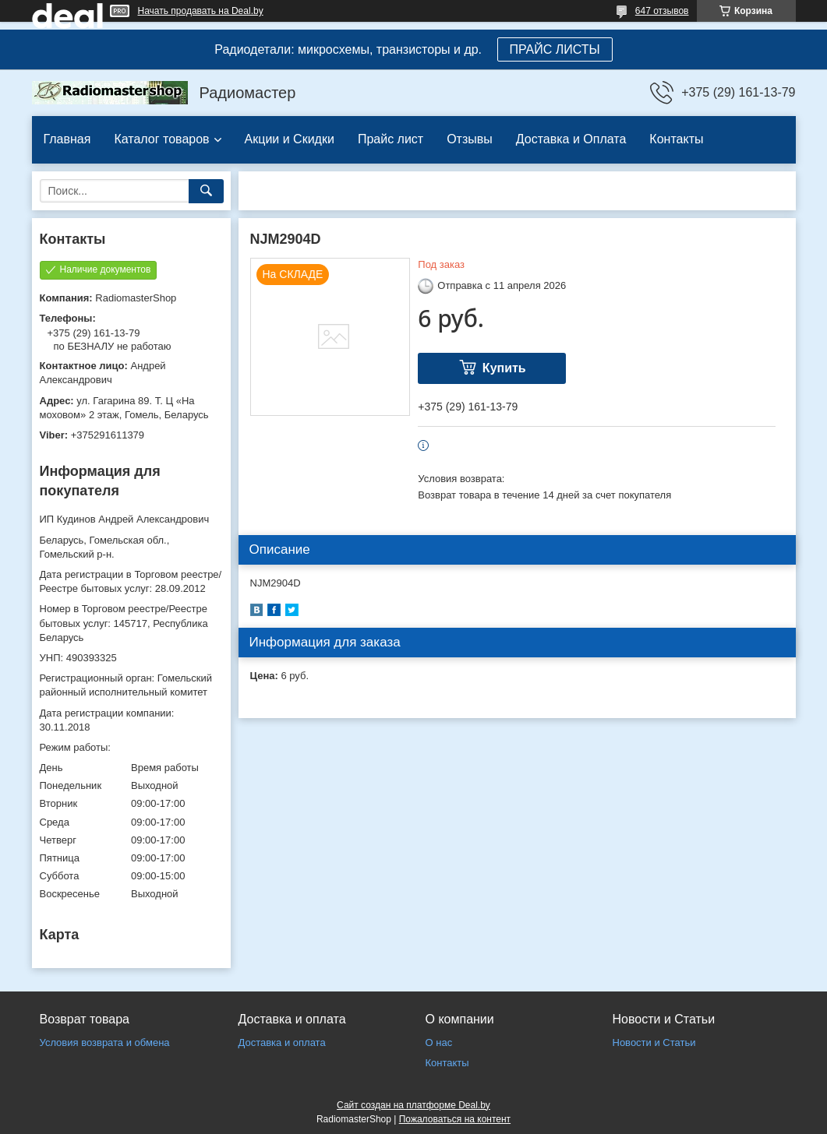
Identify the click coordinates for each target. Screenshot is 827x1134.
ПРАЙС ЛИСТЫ (555, 49)
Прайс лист (390, 139)
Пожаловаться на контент (455, 1119)
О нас (439, 1042)
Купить (504, 368)
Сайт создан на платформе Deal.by (413, 1105)
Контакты (676, 139)
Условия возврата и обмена (105, 1042)
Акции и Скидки (289, 139)
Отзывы (470, 139)
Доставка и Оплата (571, 139)
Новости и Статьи (654, 1042)
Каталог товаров (161, 139)
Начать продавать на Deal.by (200, 10)
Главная (67, 139)
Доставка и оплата (282, 1042)
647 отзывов (662, 10)
